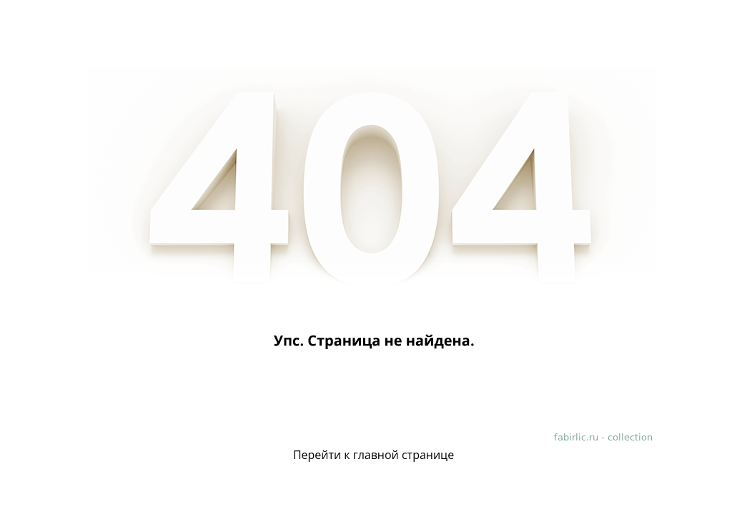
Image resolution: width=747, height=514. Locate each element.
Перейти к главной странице (373, 455)
